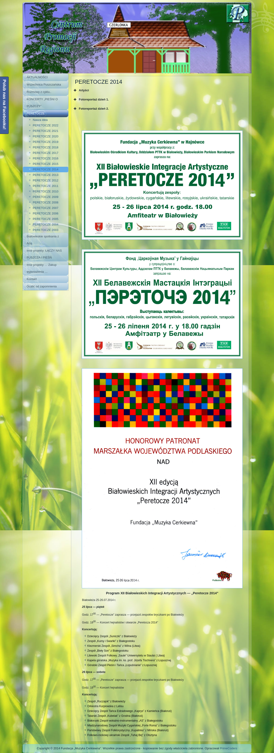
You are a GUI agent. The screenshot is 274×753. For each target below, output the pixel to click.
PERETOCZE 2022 (45, 125)
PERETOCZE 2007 (45, 208)
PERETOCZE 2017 (45, 153)
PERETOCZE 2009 (45, 197)
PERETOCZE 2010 (45, 191)
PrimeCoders (228, 748)
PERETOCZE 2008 (45, 202)
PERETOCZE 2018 (45, 147)
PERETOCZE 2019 (45, 142)
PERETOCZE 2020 (45, 136)
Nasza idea (40, 120)
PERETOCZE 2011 (45, 186)
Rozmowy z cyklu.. (39, 92)
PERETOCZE (36, 113)
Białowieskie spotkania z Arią (43, 240)
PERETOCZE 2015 (45, 164)
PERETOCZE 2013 (45, 175)
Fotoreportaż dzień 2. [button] (91, 108)
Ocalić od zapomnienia (42, 286)
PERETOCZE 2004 (45, 224)
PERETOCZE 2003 (45, 230)
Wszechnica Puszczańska (44, 84)
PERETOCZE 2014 (45, 169)
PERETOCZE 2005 (45, 219)
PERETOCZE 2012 (45, 180)
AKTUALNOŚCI (37, 77)
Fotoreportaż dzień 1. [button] (91, 99)
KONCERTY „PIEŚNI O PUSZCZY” (42, 102)
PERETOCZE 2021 (45, 131)
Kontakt (32, 279)
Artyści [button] (81, 90)
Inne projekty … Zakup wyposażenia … (42, 268)
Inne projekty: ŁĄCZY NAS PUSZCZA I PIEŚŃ (44, 254)
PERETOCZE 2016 (45, 158)
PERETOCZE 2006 (45, 213)
